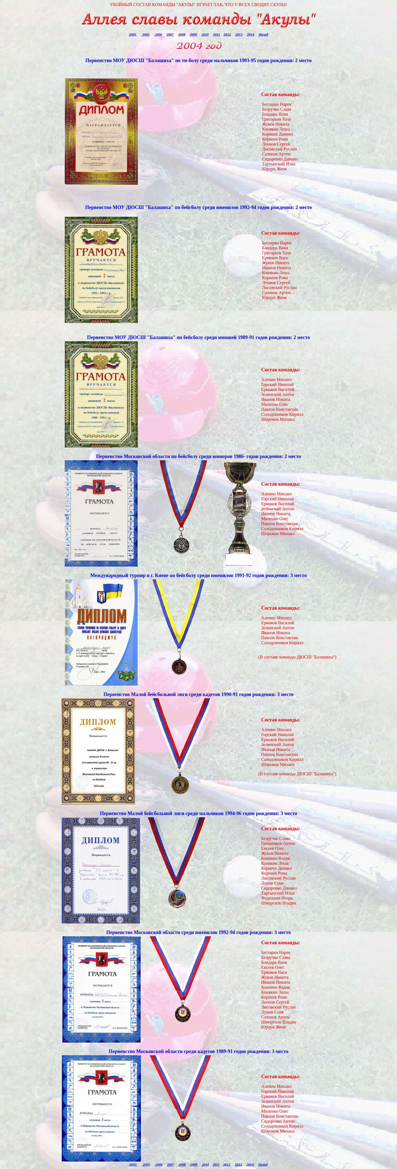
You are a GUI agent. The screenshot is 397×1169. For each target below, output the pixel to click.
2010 (205, 34)
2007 (170, 34)
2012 (227, 34)
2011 (216, 34)
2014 (250, 34)
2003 (133, 34)
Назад (263, 34)
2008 (181, 34)
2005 (145, 34)
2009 (193, 34)
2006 (158, 34)
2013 (238, 34)
